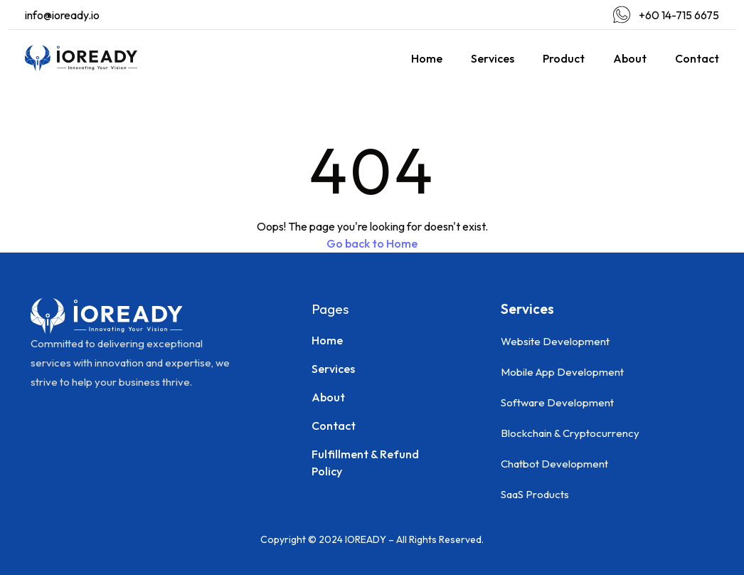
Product (564, 58)
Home (426, 58)
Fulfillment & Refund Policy (365, 462)
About (630, 58)
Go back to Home (372, 243)
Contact (697, 58)
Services (492, 58)
